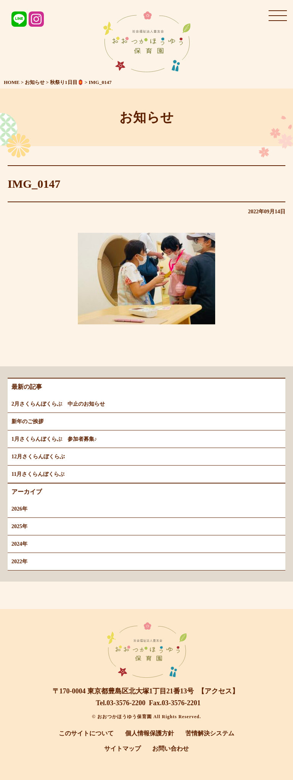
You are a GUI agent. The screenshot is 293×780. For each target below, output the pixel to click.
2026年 (19, 509)
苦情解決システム (209, 733)
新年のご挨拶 (27, 421)
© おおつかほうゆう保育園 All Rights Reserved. (146, 716)
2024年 (19, 544)
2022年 (19, 561)
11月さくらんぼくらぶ (37, 474)
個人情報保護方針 (149, 733)
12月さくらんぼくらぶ (38, 456)
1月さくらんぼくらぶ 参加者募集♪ (54, 439)
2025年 (19, 526)
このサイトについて (86, 733)
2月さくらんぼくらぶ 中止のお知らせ (58, 404)
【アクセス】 (218, 691)
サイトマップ (122, 748)
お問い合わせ (170, 748)
